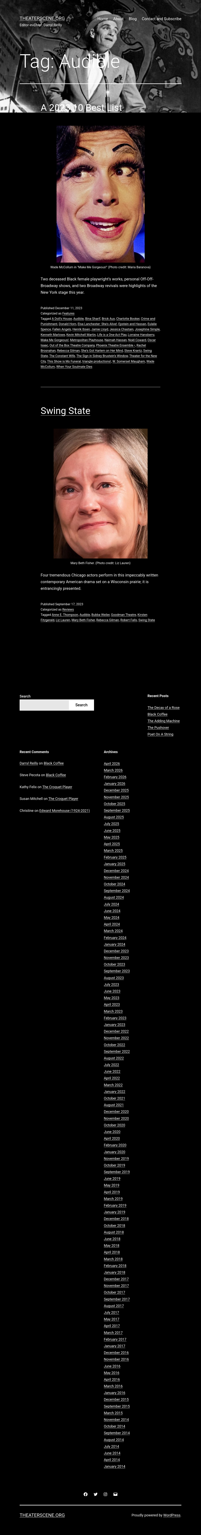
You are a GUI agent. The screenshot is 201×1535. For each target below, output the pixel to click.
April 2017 (112, 1326)
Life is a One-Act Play (111, 335)
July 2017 (111, 1312)
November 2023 (116, 958)
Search (25, 696)
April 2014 (112, 1460)
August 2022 (114, 1058)
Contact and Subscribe (161, 18)
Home (102, 18)
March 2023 (113, 1011)
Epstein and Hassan (132, 324)
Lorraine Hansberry (141, 335)
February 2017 (115, 1339)
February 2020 (115, 1145)
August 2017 (114, 1306)
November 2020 (116, 1118)
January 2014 (114, 1466)
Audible (78, 319)
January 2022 (114, 1092)
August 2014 (114, 1440)
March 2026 (113, 770)
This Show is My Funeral (64, 361)
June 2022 (112, 1071)
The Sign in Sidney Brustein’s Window (102, 356)
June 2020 (112, 1132)
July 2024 (111, 904)
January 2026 (114, 784)
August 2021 (114, 1105)
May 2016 (111, 1373)
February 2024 (115, 938)
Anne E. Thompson (65, 615)
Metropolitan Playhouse (86, 340)
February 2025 (115, 857)
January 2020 (114, 1152)
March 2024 (113, 931)
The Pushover (158, 727)
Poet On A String (161, 734)
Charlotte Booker (127, 319)
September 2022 (117, 1051)
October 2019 (114, 1165)
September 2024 (117, 891)
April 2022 (112, 1078)
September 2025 (117, 810)
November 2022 (116, 1038)
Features (68, 313)
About (118, 18)
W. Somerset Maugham (128, 361)
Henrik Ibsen (81, 329)
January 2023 (114, 1025)
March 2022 (113, 1085)
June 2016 (112, 1366)
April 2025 (112, 844)
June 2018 (112, 1239)
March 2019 (113, 1199)
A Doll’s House (62, 319)
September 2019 (117, 1172)
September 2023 (117, 971)
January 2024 (114, 944)
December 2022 (116, 1031)
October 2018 (114, 1225)
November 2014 (116, 1420)
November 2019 (116, 1158)
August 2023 (114, 978)
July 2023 (111, 984)
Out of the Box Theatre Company (72, 345)
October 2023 (114, 964)
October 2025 (114, 804)
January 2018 (114, 1272)
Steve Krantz (133, 350)
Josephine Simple (147, 329)
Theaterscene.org (42, 18)
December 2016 (116, 1353)
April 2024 (112, 924)
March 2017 (113, 1333)
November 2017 (116, 1286)
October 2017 (114, 1292)
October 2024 (114, 884)
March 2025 (113, 850)
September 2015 (117, 1406)
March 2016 (113, 1386)
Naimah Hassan (115, 340)
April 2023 (112, 1004)
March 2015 (113, 1413)
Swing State (65, 410)
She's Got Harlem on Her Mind (102, 350)
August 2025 (114, 817)
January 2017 (114, 1346)
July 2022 (111, 1065)
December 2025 (116, 790)
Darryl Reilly (29, 763)
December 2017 (116, 1279)
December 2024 (116, 871)
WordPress (171, 1515)
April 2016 (112, 1379)
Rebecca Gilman (68, 350)
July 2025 (111, 824)
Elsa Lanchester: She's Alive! (97, 324)
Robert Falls (128, 620)
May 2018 (111, 1245)
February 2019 (115, 1205)
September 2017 (117, 1299)
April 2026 (112, 764)
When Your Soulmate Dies (74, 367)
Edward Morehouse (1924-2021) (64, 811)
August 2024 (114, 897)
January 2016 (114, 1393)
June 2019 (112, 1178)
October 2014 (114, 1426)
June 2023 (112, 991)
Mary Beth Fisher (83, 620)
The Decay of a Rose (164, 708)
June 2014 (112, 1453)
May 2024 (111, 917)
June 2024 (112, 911)
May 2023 (111, 998)
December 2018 (116, 1219)
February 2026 (115, 777)
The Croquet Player (57, 787)
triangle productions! (96, 361)
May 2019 (111, 1185)
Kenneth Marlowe (53, 335)
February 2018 (115, 1266)
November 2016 (116, 1359)
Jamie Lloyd (99, 329)
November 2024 (116, 877)
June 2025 (112, 830)
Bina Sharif (92, 319)
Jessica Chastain (121, 329)
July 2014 (111, 1446)
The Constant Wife (62, 356)
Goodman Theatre (123, 615)
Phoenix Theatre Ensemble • (115, 345)
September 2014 (117, 1433)
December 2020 (116, 1111)
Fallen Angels (61, 329)
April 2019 (112, 1192)
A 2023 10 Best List (81, 107)
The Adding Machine (164, 721)
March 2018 (113, 1259)
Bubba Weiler (100, 615)
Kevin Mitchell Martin (81, 335)
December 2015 (116, 1399)
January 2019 (114, 1212)
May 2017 (111, 1319)
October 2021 (114, 1098)
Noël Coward (137, 340)
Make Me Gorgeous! (55, 340)
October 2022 (114, 1045)
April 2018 (112, 1252)
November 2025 (116, 797)
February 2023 (115, 1018)
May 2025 (111, 837)
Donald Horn (67, 324)
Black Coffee (158, 714)
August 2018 (114, 1232)
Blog (133, 18)
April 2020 (112, 1138)
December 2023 (116, 951)
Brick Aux (108, 319)
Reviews (68, 609)
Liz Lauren (63, 620)
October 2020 (114, 1125)
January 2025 (114, 864)
